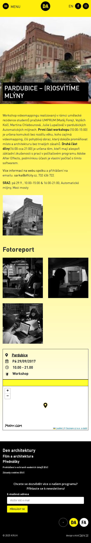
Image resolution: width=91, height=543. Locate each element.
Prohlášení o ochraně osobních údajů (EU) (25, 467)
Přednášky (11, 461)
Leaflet (57, 428)
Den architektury (19, 450)
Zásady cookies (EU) (13, 472)
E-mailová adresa (18, 494)
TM (81, 535)
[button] (45, 405)
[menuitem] (70, 6)
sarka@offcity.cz (25, 175)
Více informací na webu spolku (24, 170)
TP (87, 535)
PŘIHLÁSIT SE (17, 509)
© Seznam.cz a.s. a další (75, 428)
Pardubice (20, 355)
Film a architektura (18, 456)
